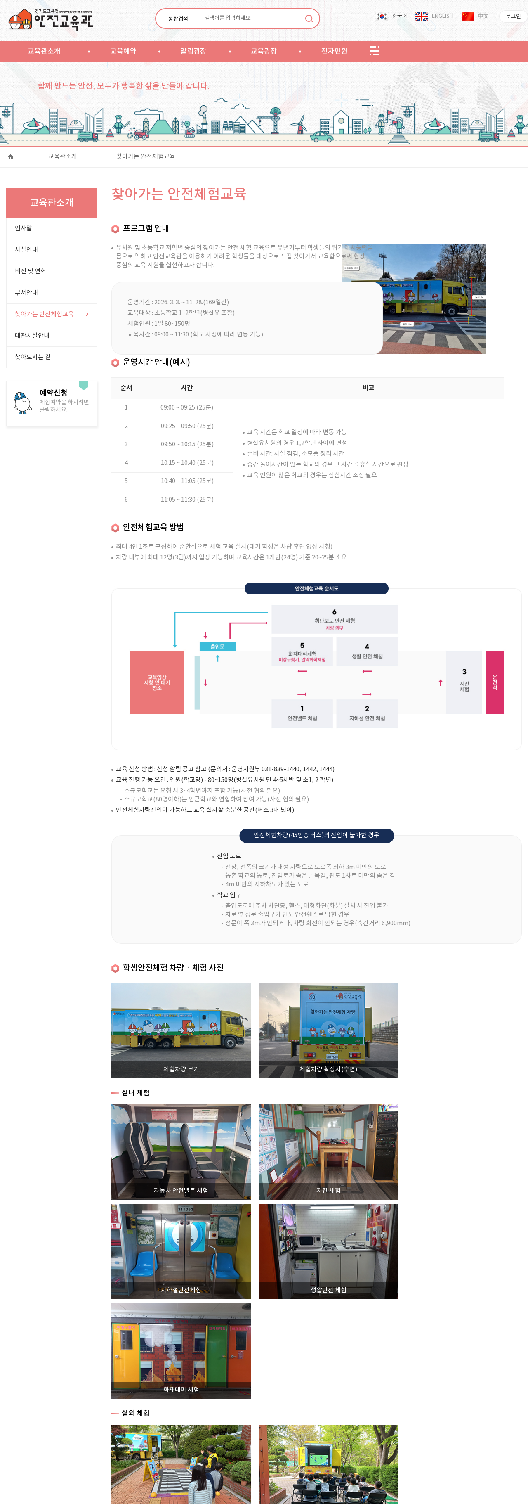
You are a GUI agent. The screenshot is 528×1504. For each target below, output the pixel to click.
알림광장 (193, 51)
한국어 (399, 16)
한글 (195, 1491)
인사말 (23, 230)
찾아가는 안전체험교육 (145, 158)
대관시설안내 (32, 338)
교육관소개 (44, 51)
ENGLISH (442, 16)
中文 (483, 16)
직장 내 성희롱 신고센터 (401, 1433)
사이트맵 (114, 1433)
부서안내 (26, 295)
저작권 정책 (307, 1433)
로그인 (513, 17)
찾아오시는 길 (33, 359)
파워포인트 (156, 1491)
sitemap (374, 51)
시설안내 (26, 252)
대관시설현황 (347, 1433)
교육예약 (123, 51)
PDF (182, 1491)
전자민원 (334, 51)
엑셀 (143, 1491)
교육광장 (264, 51)
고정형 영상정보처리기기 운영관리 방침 (235, 1433)
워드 (169, 1491)
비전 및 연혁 (30, 273)
